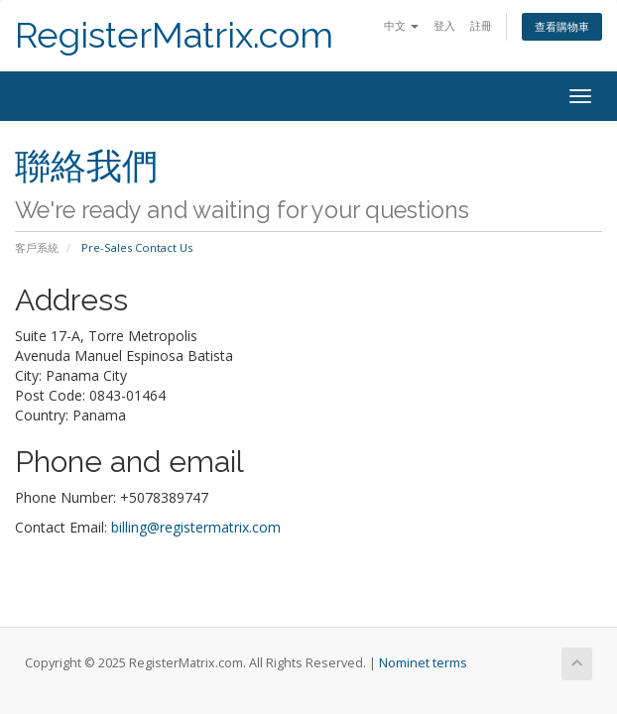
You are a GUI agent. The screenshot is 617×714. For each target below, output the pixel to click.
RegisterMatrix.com (174, 35)
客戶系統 (37, 247)
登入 (444, 25)
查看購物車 (562, 26)
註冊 (481, 25)
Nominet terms (423, 662)
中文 (401, 25)
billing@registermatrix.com (196, 527)
